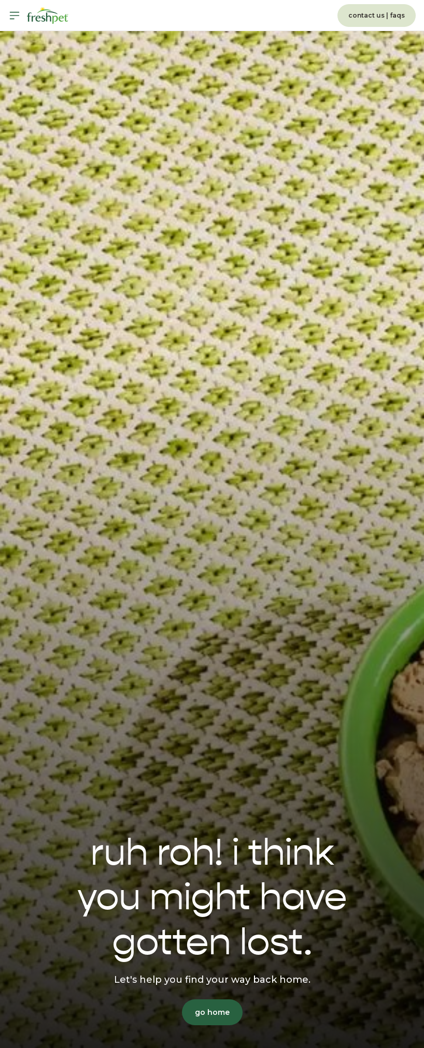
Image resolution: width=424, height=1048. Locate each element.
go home (212, 1012)
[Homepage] (47, 15)
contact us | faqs (376, 15)
